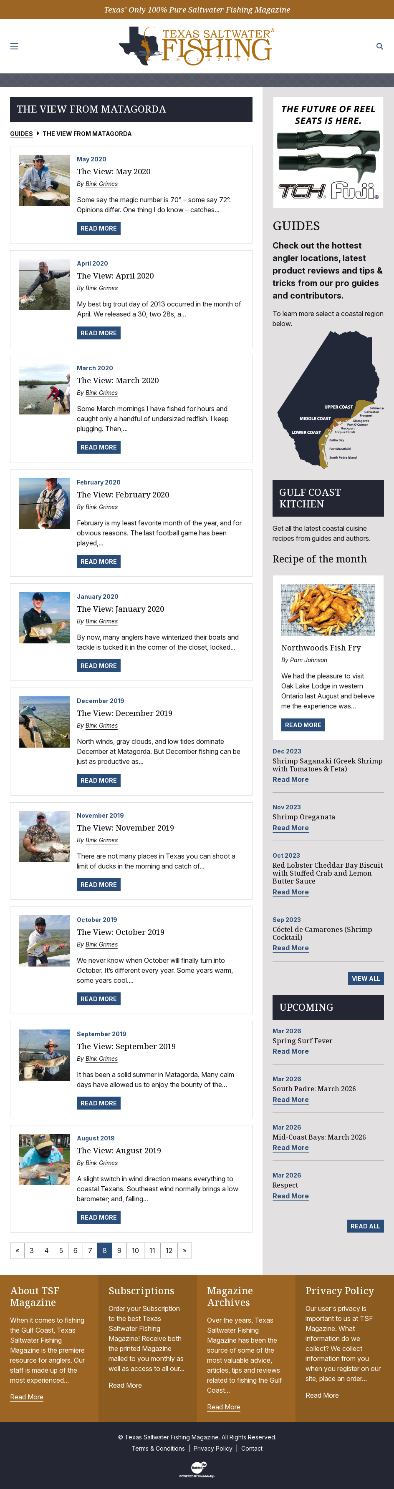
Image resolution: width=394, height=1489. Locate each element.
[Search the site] (380, 46)
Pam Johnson (308, 659)
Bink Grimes (102, 183)
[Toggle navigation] (14, 46)
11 (152, 1250)
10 (135, 1250)
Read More (99, 228)
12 (169, 1250)
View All (366, 978)
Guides (21, 133)
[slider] (328, 152)
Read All (365, 1226)
